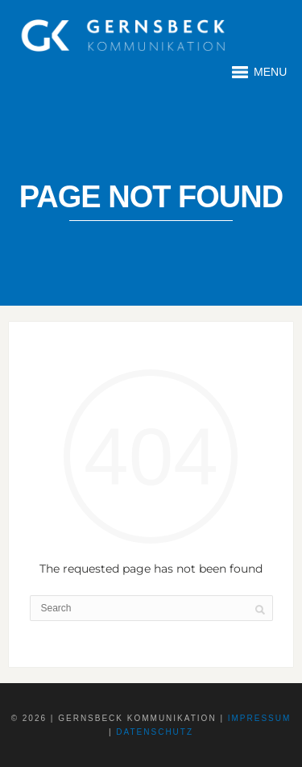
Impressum (260, 718)
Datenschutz (154, 731)
